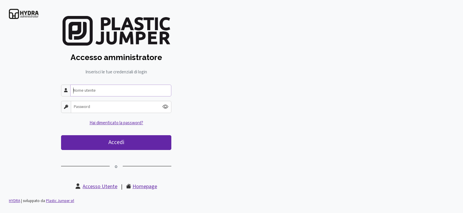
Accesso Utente (100, 186)
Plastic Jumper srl (60, 201)
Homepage (144, 186)
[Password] (115, 107)
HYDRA (14, 201)
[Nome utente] (120, 91)
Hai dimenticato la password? (116, 123)
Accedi (116, 142)
